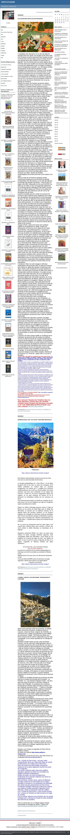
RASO (56, 87)
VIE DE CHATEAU (5, 71)
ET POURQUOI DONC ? (6, 80)
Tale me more (4, 85)
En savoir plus (8, 833)
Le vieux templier (4, 74)
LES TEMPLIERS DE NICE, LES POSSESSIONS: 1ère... (61, 89)
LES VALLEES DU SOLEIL (8, 348)
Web (2, 57)
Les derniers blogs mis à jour (22, 824)
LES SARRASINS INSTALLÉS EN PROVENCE (30, 18)
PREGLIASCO (58, 110)
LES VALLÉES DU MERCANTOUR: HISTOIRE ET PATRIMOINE (8, 113)
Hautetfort (39, 822)
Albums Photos (58, 158)
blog (62, 826)
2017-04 (56, 124)
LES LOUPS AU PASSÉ (60, 52)
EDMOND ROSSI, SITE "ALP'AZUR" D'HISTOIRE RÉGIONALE (35, 419)
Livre (2, 39)
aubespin (56, 72)
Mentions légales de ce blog (24, 826)
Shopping (3, 50)
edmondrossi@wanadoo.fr (61, 267)
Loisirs (2, 41)
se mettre (56, 96)
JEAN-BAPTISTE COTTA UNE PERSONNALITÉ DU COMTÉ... (61, 112)
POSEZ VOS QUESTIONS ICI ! (61, 224)
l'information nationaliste (6, 69)
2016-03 (56, 127)
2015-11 (56, 136)
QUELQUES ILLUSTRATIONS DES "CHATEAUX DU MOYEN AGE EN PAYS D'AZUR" (61, 236)
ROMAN (3, 48)
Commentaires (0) (26, 411)
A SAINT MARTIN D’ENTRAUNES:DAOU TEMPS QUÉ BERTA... (61, 63)
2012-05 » (50, 12)
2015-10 (56, 138)
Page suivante (22, 815)
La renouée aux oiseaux (6, 64)
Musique (3, 46)
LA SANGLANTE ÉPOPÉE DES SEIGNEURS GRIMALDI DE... (61, 78)
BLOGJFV (3, 83)
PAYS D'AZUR (8, 2)
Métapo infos (3, 67)
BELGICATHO (4, 78)
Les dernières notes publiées (35, 824)
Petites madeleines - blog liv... (7, 76)
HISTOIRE (3, 36)
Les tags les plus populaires (48, 824)
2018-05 (56, 120)
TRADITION (3, 53)
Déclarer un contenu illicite (11, 826)
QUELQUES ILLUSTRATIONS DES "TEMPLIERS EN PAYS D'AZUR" (61, 198)
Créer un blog (32, 822)
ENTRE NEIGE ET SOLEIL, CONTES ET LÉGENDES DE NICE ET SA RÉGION (8, 335)
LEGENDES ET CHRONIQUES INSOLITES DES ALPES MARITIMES (8, 306)
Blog (2, 29)
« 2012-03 (38, 12)
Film (2, 34)
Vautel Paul (57, 92)
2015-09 (56, 141)
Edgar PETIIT (57, 99)
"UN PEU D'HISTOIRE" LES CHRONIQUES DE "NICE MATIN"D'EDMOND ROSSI (62, 184)
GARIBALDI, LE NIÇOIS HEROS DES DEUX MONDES (60, 84)
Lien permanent (26, 568)
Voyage (2, 55)
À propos (8, 22)
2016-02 (56, 129)
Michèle (56, 77)
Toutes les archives (58, 143)
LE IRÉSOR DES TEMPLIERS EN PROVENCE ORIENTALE (61, 73)
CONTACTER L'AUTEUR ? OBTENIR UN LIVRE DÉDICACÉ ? (62, 212)
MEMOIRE (3, 43)
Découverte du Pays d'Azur (6, 32)
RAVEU (56, 82)
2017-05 (56, 122)
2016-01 (56, 131)
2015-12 (56, 134)
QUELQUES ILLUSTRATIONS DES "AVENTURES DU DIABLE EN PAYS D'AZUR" (61, 250)
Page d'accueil (44, 12)
